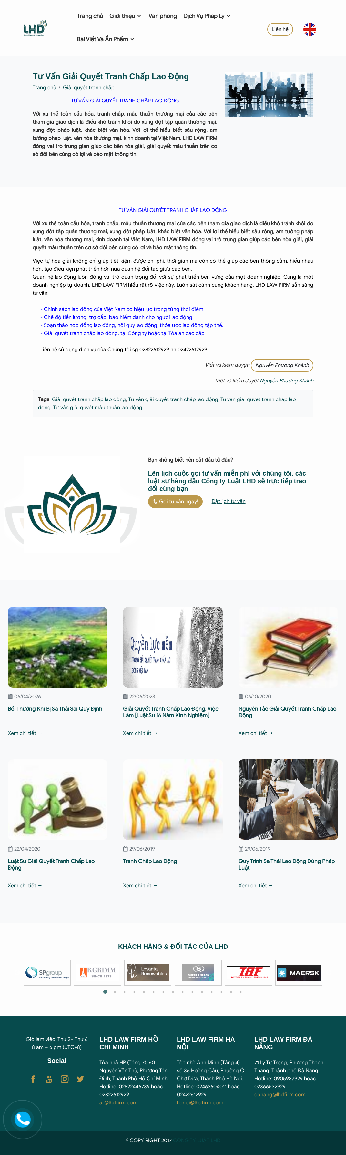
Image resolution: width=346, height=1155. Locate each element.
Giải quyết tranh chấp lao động (89, 399)
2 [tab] (115, 992)
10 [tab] (192, 992)
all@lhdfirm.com (118, 1103)
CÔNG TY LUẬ (190, 1140)
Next (329, 972)
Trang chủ (90, 16)
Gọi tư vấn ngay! (175, 501)
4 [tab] (134, 992)
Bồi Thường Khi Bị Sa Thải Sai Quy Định (55, 709)
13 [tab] (221, 992)
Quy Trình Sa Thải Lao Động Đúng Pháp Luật (287, 864)
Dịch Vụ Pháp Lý (207, 16)
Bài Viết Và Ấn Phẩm (106, 39)
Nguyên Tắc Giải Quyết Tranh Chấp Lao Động (287, 712)
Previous (17, 972)
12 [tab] (212, 992)
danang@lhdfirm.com (280, 1095)
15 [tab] (241, 992)
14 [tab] (231, 992)
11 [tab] (202, 992)
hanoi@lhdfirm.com (200, 1103)
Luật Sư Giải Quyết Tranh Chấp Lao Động (51, 864)
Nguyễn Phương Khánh (282, 365)
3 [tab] (124, 992)
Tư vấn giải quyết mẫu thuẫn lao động (97, 407)
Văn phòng (162, 16)
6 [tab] (153, 992)
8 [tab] (173, 992)
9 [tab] (182, 992)
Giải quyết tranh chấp (89, 87)
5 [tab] (144, 992)
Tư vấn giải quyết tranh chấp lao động (172, 399)
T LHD (213, 1140)
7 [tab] (163, 992)
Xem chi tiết (25, 733)
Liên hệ (280, 29)
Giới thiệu (125, 16)
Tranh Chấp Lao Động (150, 861)
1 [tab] (105, 992)
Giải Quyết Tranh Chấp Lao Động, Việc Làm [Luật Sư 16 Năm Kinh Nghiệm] (170, 712)
